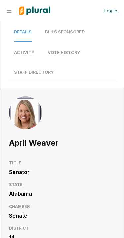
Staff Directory (34, 72)
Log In (110, 11)
